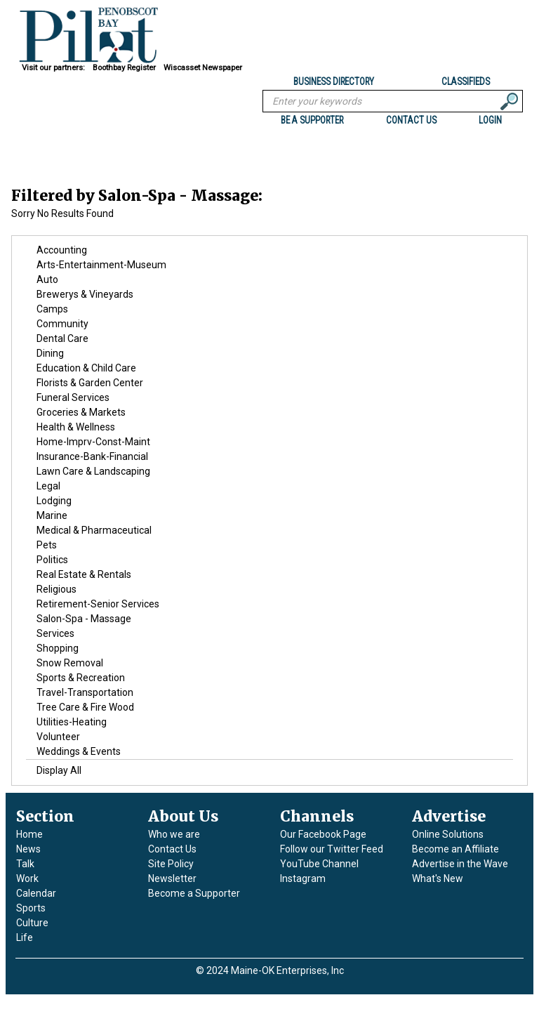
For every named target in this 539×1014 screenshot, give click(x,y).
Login (490, 120)
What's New (437, 878)
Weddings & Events (78, 751)
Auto (47, 279)
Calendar (36, 893)
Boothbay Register (124, 67)
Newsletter (172, 878)
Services (55, 633)
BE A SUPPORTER (312, 120)
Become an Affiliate (455, 849)
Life (24, 937)
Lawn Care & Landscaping (93, 471)
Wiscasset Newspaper (203, 67)
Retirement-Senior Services (97, 604)
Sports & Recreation (80, 677)
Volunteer (58, 736)
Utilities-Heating (71, 721)
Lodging (54, 500)
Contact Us (172, 849)
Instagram (303, 878)
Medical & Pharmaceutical (94, 530)
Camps (52, 309)
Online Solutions (448, 834)
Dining (50, 353)
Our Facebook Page (323, 834)
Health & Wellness (75, 427)
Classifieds (465, 81)
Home (29, 834)
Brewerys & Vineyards (84, 294)
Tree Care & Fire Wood (85, 707)
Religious (56, 589)
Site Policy (171, 863)
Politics (52, 559)
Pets (46, 545)
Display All (58, 770)
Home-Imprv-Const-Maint (93, 441)
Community (62, 323)
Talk (25, 863)
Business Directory (333, 81)
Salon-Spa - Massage (83, 618)
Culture (32, 922)
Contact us (411, 120)
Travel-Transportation (84, 692)
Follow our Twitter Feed (331, 849)
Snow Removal (69, 663)
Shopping (57, 648)
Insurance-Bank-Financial (92, 456)
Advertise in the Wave (460, 863)
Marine (51, 515)
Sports (31, 908)
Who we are (174, 834)
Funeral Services (72, 397)
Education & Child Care (86, 368)
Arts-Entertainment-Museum (101, 264)
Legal (48, 486)
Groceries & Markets (81, 412)
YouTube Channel (319, 863)
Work (27, 878)
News (28, 849)
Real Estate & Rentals (83, 574)
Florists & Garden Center (89, 382)
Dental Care (62, 338)
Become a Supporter (194, 893)
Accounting (61, 250)
